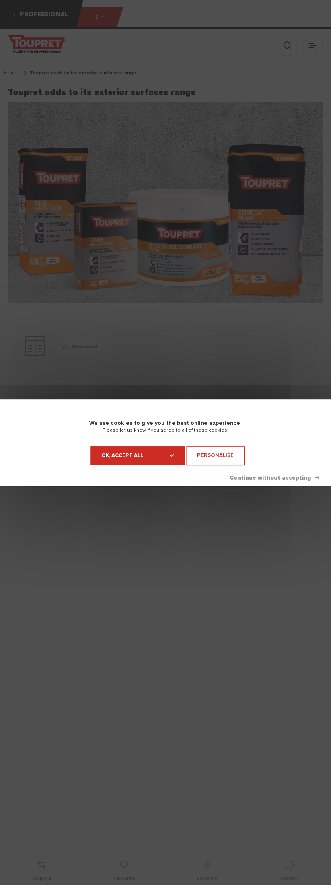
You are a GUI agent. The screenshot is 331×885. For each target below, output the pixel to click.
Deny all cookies (274, 478)
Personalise (215, 455)
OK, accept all (137, 455)
